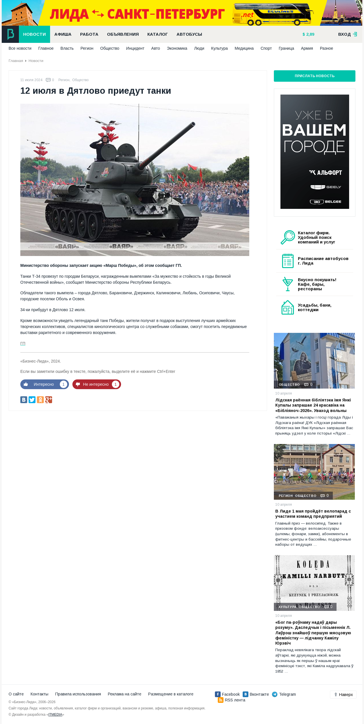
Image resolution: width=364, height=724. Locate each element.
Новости (34, 34)
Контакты (39, 694)
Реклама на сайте (124, 694)
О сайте (16, 694)
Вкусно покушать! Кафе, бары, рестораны (317, 284)
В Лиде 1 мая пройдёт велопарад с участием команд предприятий (313, 514)
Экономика (177, 48)
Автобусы (189, 34)
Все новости (20, 48)
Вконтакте (256, 694)
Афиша (63, 34)
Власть (67, 48)
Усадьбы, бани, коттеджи (314, 307)
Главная (16, 61)
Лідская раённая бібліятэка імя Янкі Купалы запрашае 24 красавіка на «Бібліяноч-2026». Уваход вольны (313, 405)
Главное (46, 48)
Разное (326, 48)
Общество (109, 48)
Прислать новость (315, 76)
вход (347, 34)
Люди (199, 48)
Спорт (266, 48)
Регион (86, 48)
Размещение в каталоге (170, 694)
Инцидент (135, 48)
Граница (286, 48)
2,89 (309, 34)
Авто (155, 48)
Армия (307, 48)
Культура (219, 48)
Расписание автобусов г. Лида (323, 260)
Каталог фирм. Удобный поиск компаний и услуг (316, 237)
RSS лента (231, 700)
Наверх (343, 694)
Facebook (227, 694)
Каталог (157, 34)
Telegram (284, 694)
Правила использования (78, 694)
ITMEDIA (55, 715)
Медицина (244, 48)
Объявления (123, 34)
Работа (89, 34)
